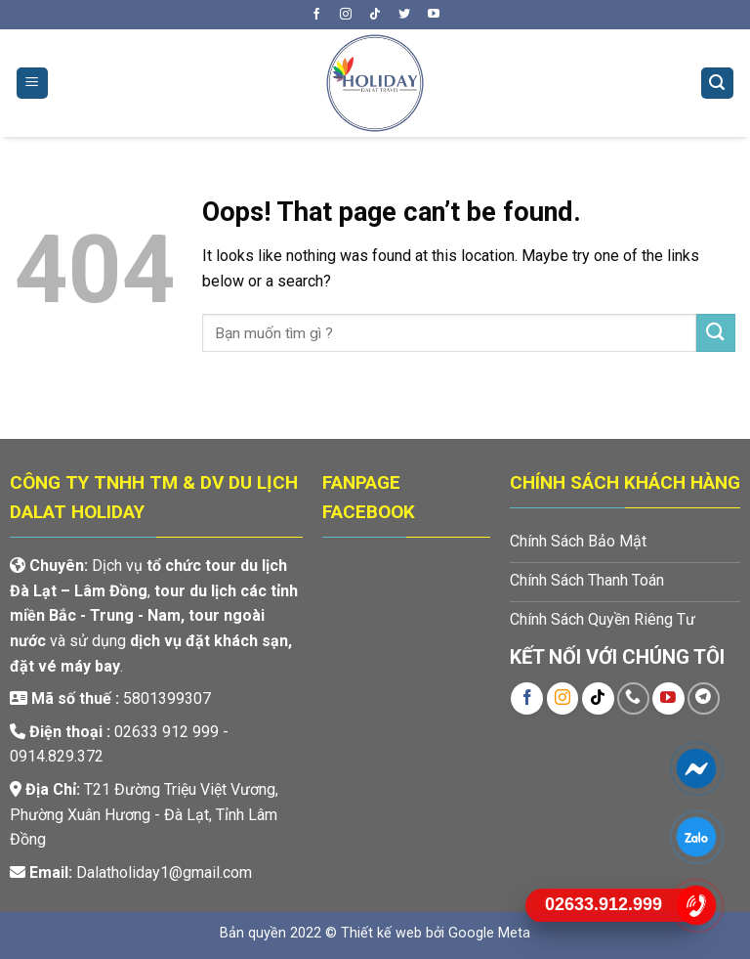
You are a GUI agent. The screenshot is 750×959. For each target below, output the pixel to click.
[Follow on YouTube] (433, 14)
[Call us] (633, 698)
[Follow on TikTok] (375, 14)
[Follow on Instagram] (345, 14)
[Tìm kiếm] (717, 83)
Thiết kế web (381, 933)
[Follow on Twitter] (404, 14)
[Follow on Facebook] (316, 14)
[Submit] (715, 333)
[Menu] (33, 83)
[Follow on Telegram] (704, 698)
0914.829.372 (57, 756)
